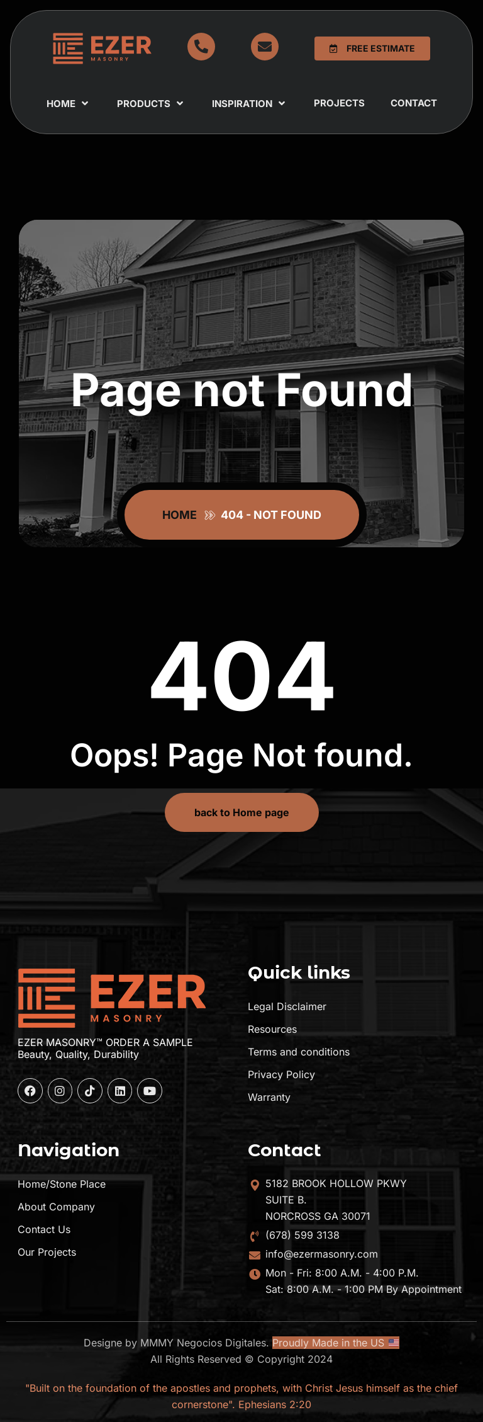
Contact (414, 103)
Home (69, 103)
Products (151, 103)
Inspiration (250, 103)
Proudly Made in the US (335, 1342)
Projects (339, 103)
